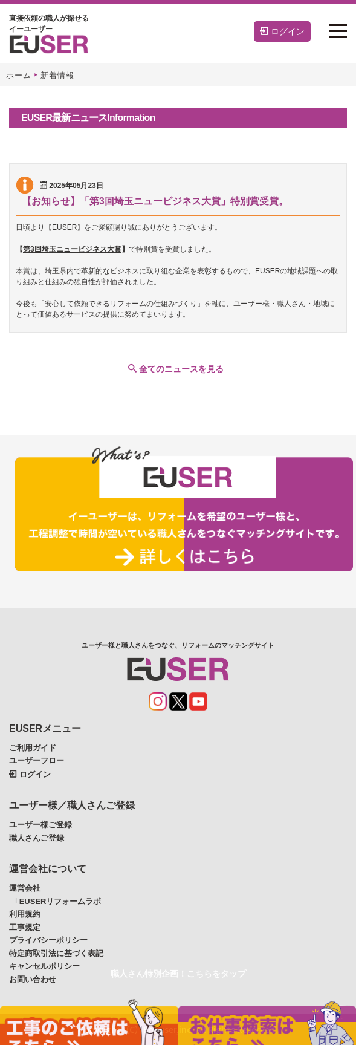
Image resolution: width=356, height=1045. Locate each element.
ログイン (282, 31)
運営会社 (24, 888)
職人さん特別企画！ (178, 973)
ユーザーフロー (36, 760)
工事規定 (24, 927)
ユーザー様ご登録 (40, 824)
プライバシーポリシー (48, 940)
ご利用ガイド (32, 747)
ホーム (18, 75)
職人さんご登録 (36, 837)
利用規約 (24, 914)
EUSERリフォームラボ (60, 901)
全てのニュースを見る (176, 368)
